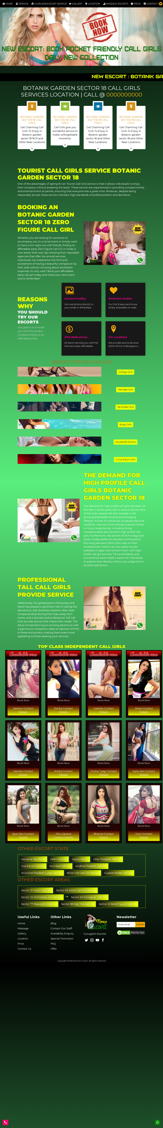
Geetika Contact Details (104, 710)
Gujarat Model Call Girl (118, 872)
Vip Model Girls (125, 407)
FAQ (53, 943)
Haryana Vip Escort (33, 859)
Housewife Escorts (125, 442)
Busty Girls (125, 424)
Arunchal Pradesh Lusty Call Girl (42, 872)
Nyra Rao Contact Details (23, 835)
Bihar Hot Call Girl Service (83, 872)
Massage (23, 928)
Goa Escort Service (33, 866)
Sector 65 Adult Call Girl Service (76, 890)
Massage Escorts (115, 3)
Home (8, 3)
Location (92, 3)
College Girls (125, 372)
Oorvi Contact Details (143, 835)
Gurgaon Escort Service (49, 3)
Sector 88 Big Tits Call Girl (77, 904)
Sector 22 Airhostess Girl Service (41, 897)
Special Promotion (62, 938)
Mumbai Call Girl (60, 866)
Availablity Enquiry (62, 933)
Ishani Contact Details (144, 710)
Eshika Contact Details (63, 710)
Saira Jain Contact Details (144, 773)
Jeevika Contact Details (23, 773)
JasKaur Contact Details (23, 710)
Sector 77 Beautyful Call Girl (39, 904)
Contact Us (24, 948)
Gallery (75, 3)
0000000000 (124, 94)
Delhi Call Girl (58, 859)
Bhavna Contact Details (104, 835)
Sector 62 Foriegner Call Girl (89, 897)
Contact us (152, 3)
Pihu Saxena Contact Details (63, 835)
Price (136, 3)
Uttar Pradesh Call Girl (107, 859)
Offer (54, 948)
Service (22, 3)
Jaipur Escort (80, 859)
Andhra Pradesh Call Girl (91, 866)
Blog (53, 923)
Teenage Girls (125, 389)
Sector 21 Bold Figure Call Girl (118, 904)
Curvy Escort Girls (125, 459)
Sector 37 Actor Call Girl (36, 890)
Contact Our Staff (61, 928)
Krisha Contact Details (63, 773)
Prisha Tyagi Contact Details (104, 773)
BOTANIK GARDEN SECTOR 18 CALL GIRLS (32, 120)
